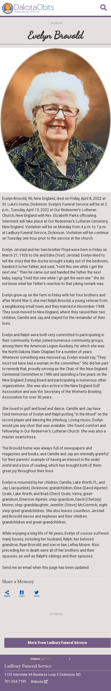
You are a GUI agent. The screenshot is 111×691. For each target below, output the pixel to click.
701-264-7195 (15, 681)
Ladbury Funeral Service (28, 666)
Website (39, 682)
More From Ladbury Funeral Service (57, 643)
